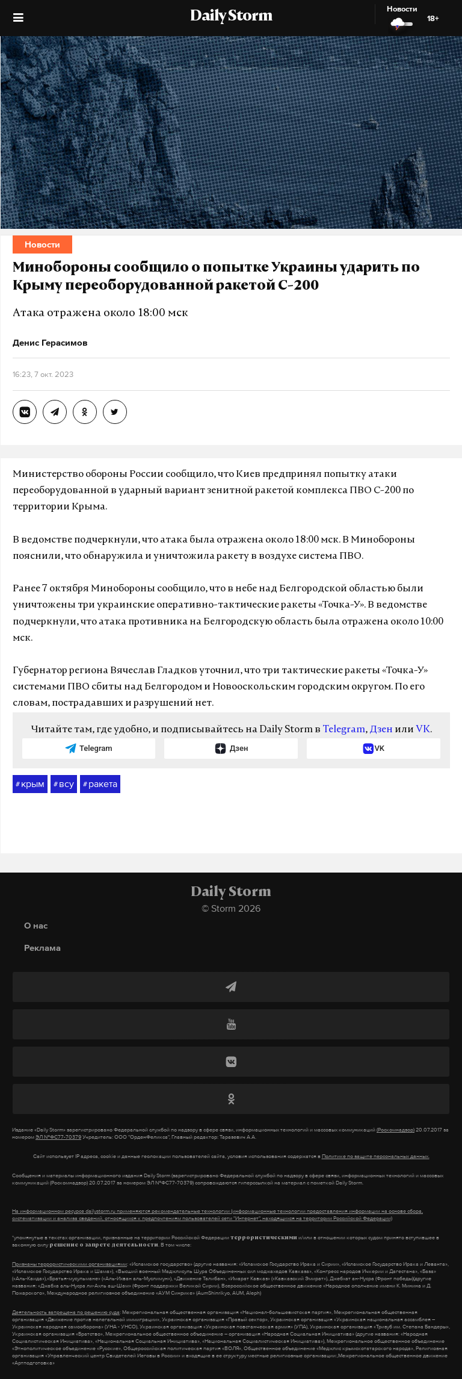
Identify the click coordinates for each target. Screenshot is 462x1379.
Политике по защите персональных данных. (376, 1156)
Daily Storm (231, 17)
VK (423, 730)
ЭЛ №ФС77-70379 (58, 1137)
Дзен (381, 730)
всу (64, 784)
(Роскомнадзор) (395, 1130)
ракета (100, 784)
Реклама (42, 947)
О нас (36, 925)
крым (30, 784)
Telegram (343, 730)
